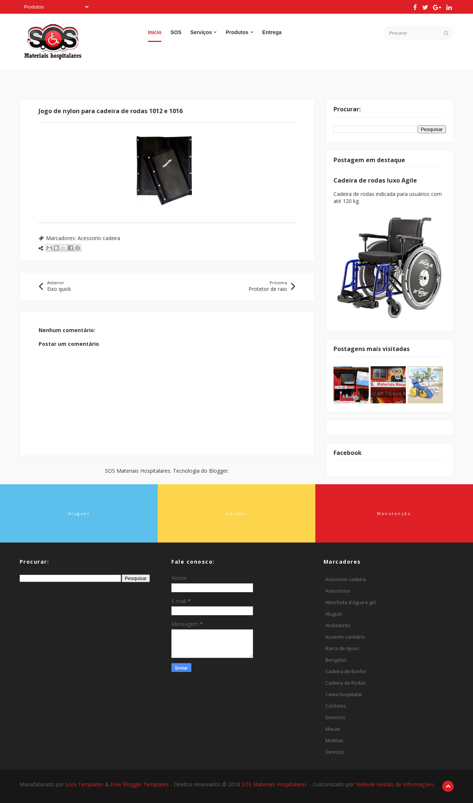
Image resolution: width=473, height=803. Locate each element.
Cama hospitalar (343, 694)
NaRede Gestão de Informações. (395, 784)
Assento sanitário (345, 636)
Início (155, 32)
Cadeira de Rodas (345, 682)
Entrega (272, 32)
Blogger (218, 470)
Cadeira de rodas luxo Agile (375, 180)
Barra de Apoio (342, 648)
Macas (332, 728)
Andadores (338, 625)
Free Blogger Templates (140, 784)
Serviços (203, 32)
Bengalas (335, 659)
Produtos (239, 32)
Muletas (334, 740)
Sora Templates (84, 784)
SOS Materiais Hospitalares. (275, 784)
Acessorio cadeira (99, 238)
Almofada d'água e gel (350, 602)
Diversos (335, 717)
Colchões (335, 705)
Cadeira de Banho (345, 671)
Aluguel (333, 613)
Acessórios (337, 590)
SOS (175, 32)
